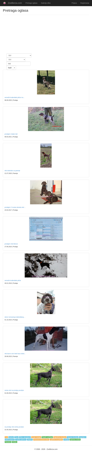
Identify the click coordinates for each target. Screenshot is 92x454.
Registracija (84, 3)
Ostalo (14, 442)
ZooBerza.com (15, 3)
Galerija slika (46, 3)
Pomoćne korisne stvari (41, 439)
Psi (6, 437)
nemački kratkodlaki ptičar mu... (15, 97)
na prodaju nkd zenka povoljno (14, 427)
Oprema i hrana (75, 439)
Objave (30, 439)
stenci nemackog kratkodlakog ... (15, 317)
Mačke (11, 437)
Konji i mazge (36, 437)
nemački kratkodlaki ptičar (13, 280)
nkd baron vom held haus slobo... (15, 353)
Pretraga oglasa (31, 3)
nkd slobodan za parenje (12, 170)
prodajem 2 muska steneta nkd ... (15, 207)
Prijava (74, 3)
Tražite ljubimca (21, 439)
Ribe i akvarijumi (25, 437)
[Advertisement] (46, 34)
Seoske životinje (72, 437)
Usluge (66, 439)
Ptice (16, 437)
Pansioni (8, 442)
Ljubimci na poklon (56, 439)
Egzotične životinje (60, 437)
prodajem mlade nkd (11, 134)
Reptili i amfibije (47, 437)
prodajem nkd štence (11, 244)
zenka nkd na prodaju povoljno (14, 390)
